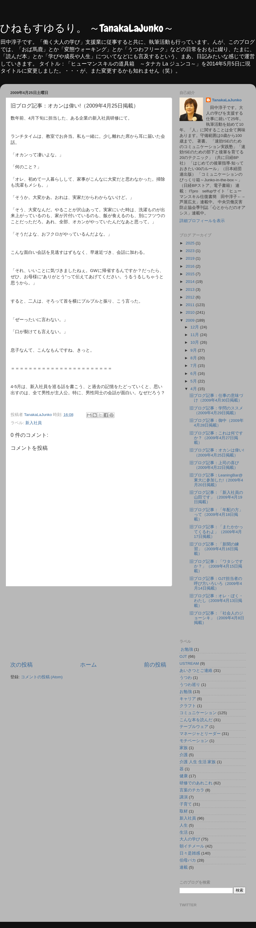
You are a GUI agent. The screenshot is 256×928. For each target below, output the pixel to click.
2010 (191, 312)
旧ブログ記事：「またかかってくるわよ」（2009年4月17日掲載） (216, 531)
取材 (183, 811)
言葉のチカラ (191, 790)
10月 (195, 342)
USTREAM (189, 663)
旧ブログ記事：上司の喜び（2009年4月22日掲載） (214, 465)
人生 (183, 825)
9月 (194, 350)
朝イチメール (191, 846)
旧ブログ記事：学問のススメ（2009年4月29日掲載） (216, 410)
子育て (185, 804)
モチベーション (193, 741)
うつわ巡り (189, 684)
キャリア (187, 699)
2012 (191, 297)
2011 (191, 305)
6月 (194, 373)
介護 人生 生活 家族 (197, 762)
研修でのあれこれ (195, 783)
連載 (183, 867)
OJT (183, 656)
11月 (195, 335)
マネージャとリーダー (200, 733)
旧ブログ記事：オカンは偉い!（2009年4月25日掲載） (216, 452)
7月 (194, 365)
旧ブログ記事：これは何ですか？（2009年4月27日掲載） (216, 438)
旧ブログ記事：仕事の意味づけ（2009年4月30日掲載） (216, 397)
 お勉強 (186, 649)
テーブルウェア (193, 726)
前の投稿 (155, 665)
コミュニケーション (198, 713)
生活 (183, 832)
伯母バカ (187, 860)
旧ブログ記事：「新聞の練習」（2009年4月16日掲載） (214, 549)
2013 (191, 289)
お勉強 (185, 691)
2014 (191, 281)
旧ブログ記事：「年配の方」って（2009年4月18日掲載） (216, 514)
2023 (191, 251)
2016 (191, 266)
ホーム (88, 665)
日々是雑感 (189, 853)
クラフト (187, 706)
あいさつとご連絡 (195, 670)
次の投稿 (21, 665)
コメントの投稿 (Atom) (42, 677)
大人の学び (189, 839)
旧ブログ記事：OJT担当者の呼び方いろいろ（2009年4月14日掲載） (215, 583)
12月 (195, 327)
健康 (183, 776)
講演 (183, 797)
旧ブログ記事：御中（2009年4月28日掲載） (216, 422)
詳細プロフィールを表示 (202, 221)
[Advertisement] (88, 623)
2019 (191, 258)
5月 (194, 381)
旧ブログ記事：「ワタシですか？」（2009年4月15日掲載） (216, 566)
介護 (183, 755)
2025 (191, 243)
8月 (194, 358)
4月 (194, 389)
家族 (183, 748)
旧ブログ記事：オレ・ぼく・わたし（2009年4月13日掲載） (216, 601)
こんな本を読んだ (195, 720)
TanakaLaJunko (227, 100)
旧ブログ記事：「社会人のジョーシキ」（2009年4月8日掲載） (216, 618)
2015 (191, 274)
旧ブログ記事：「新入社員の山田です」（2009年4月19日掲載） (216, 497)
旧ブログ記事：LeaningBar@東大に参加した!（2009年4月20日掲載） (216, 480)
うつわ (185, 677)
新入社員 (33, 423)
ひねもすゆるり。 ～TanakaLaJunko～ (87, 28)
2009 (191, 320)
